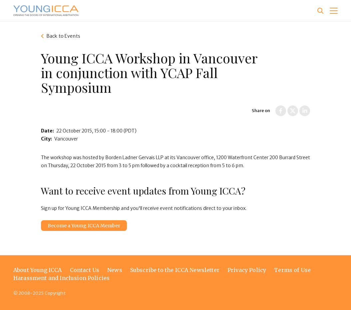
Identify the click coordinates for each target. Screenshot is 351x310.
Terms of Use (292, 270)
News (114, 270)
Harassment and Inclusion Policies (61, 278)
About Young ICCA (37, 270)
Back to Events (63, 36)
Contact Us (85, 270)
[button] (333, 10)
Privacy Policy (246, 270)
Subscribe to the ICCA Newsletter (174, 270)
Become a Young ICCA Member (84, 226)
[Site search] (320, 10)
